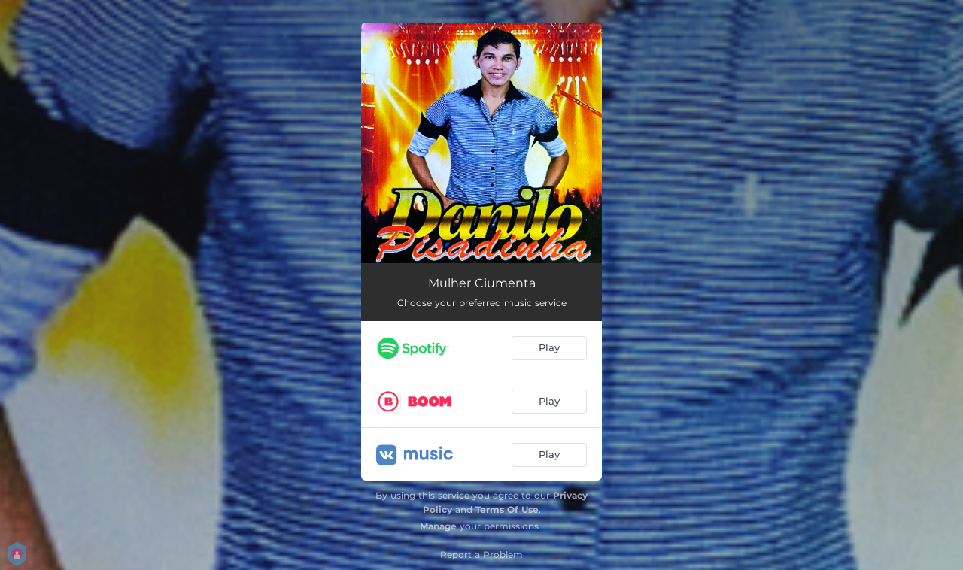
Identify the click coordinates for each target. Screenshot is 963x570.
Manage (438, 526)
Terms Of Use (507, 509)
